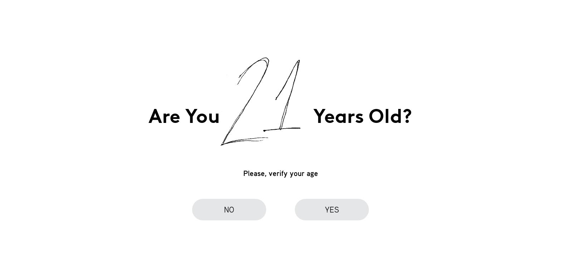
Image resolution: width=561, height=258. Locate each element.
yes (332, 209)
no (229, 209)
